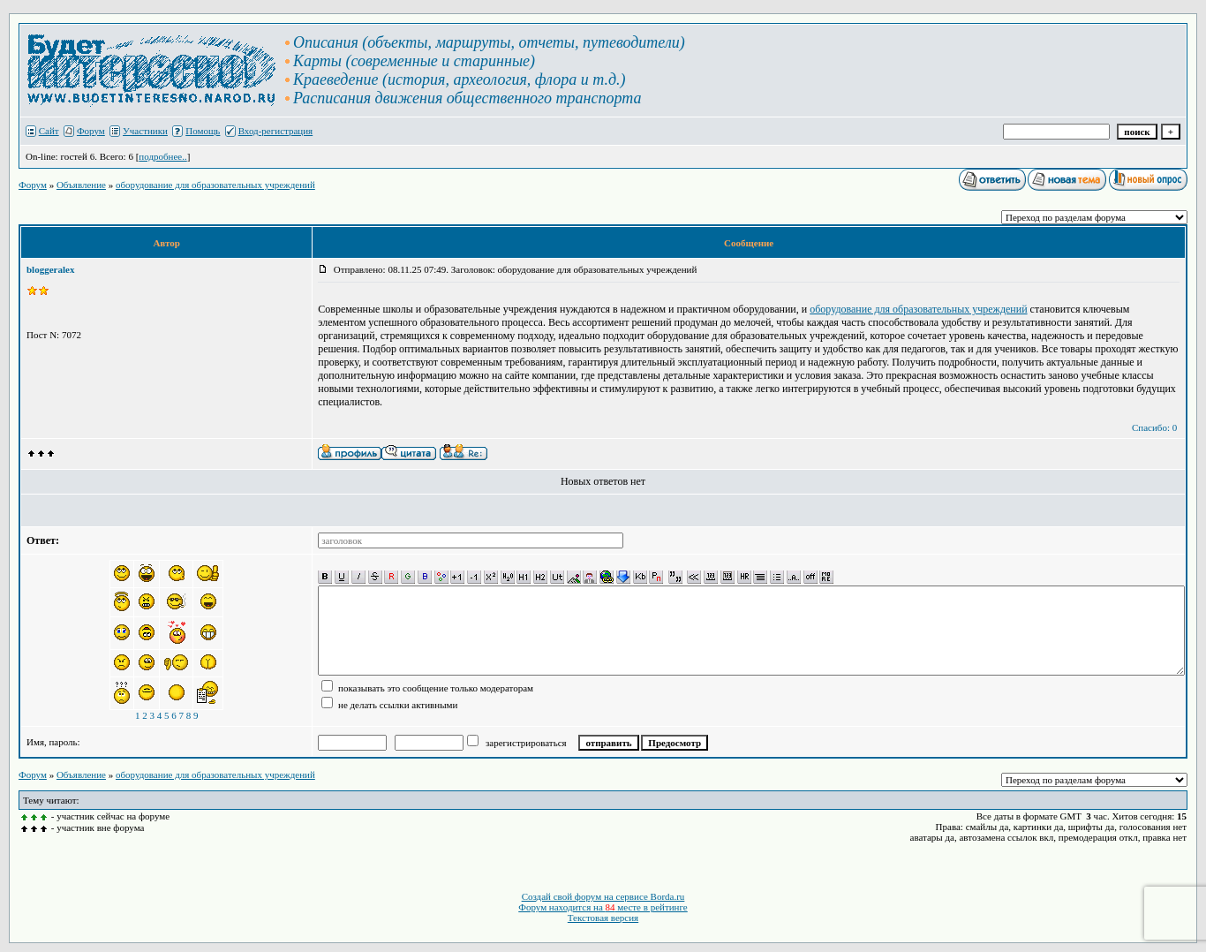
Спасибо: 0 (1154, 427)
